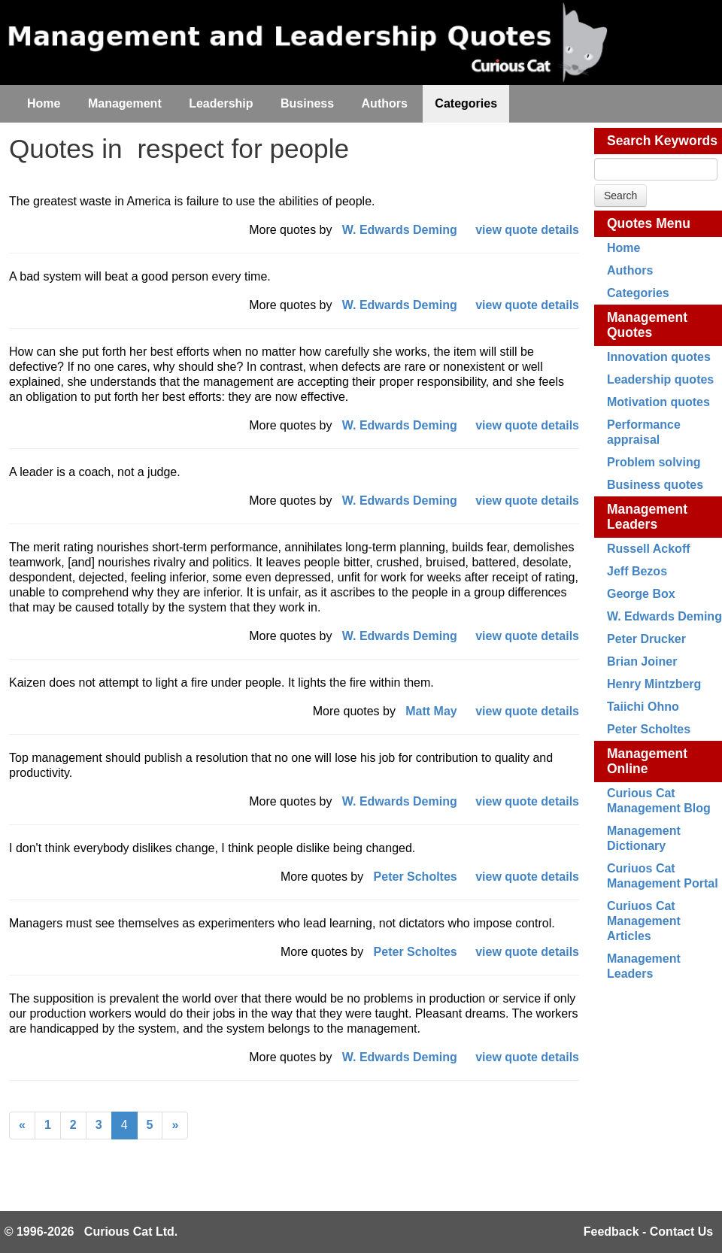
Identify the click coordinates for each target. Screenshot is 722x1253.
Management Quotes (647, 325)
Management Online (647, 761)
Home (623, 247)
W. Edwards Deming (664, 616)
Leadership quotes (660, 379)
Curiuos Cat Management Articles (644, 921)
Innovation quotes (659, 356)
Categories (638, 293)
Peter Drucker (646, 639)
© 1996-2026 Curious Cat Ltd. (91, 1231)
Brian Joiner (642, 661)
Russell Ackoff (648, 548)
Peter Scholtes (648, 729)
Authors (630, 270)
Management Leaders (647, 517)
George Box (641, 593)
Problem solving (653, 462)
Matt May (431, 711)
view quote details (527, 229)
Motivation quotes (658, 402)
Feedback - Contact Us (648, 1231)
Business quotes (655, 484)
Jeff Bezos (637, 571)
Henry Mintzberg (654, 684)
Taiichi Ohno (643, 706)
